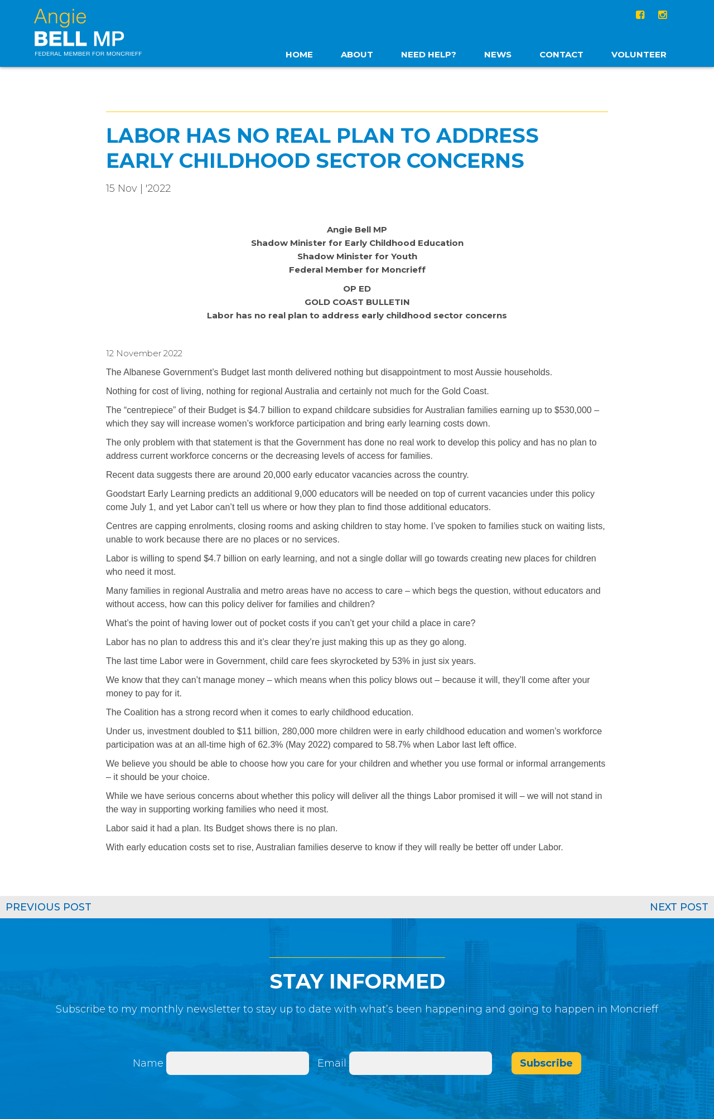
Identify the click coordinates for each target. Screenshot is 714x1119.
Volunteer (639, 54)
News (498, 54)
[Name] (237, 1062)
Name (148, 1063)
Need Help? (428, 54)
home (299, 54)
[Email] (420, 1062)
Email (333, 1063)
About (357, 54)
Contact (561, 54)
